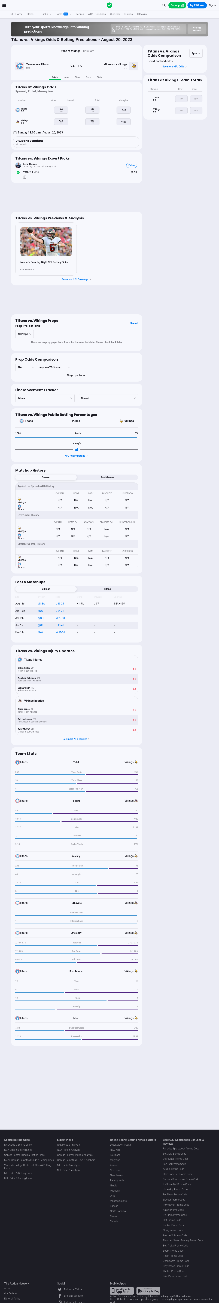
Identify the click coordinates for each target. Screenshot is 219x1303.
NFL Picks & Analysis (68, 1144)
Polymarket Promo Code (176, 1204)
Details (55, 77)
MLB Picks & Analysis (68, 1165)
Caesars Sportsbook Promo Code (181, 1179)
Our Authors (10, 1293)
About (7, 1288)
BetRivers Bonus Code (175, 1194)
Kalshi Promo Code (173, 1209)
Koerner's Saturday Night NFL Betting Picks (44, 262)
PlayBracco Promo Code (176, 1266)
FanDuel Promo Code (174, 1163)
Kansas (114, 1206)
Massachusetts (118, 1200)
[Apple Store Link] (122, 1290)
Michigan (115, 1190)
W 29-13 (60, 618)
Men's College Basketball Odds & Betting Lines (29, 1160)
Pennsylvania (117, 1180)
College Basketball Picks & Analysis (76, 1160)
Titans (29, 421)
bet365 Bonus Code (173, 1169)
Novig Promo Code (173, 1230)
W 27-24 (60, 632)
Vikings (129, 421)
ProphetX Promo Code (175, 1235)
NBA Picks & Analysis (68, 1149)
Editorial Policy (12, 1298)
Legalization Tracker (121, 1144)
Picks (77, 77)
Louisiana (115, 1155)
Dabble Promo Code (174, 1225)
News (66, 77)
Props (88, 77)
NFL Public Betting (77, 456)
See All (134, 323)
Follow (132, 165)
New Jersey (116, 1175)
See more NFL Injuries (77, 739)
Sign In (212, 5)
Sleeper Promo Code (174, 1199)
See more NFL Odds (175, 66)
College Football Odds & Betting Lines (24, 1155)
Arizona (114, 1165)
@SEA (41, 603)
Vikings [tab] (46, 589)
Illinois (113, 1185)
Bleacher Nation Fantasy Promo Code (183, 1240)
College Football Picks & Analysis (75, 1155)
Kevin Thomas (29, 164)
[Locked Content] (76, 449)
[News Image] (46, 241)
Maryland (115, 1160)
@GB (41, 625)
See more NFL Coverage (77, 279)
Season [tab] (46, 477)
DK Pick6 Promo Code (175, 1215)
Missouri (114, 1216)
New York (115, 1149)
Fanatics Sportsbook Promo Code (181, 1148)
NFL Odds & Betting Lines (18, 1144)
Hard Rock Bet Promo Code (178, 1174)
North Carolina (118, 1211)
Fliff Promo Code (172, 1220)
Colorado (115, 1170)
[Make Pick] (24, 177)
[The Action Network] (109, 5)
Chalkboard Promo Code (176, 1261)
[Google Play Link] (148, 1290)
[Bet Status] (18, 172)
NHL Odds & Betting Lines (18, 1178)
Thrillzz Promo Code (174, 1271)
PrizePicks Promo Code (175, 1276)
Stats (99, 77)
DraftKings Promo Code (175, 1158)
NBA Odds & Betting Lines (18, 1149)
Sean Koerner (26, 269)
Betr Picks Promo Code (175, 1245)
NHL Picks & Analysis (68, 1170)
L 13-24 (60, 603)
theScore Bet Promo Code (177, 1184)
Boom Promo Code (173, 1250)
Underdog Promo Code (175, 1189)
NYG (40, 610)
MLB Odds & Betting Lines (18, 1173)
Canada (114, 1221)
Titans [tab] (107, 589)
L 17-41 (60, 625)
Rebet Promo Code (173, 1255)
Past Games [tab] (107, 477)
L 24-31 (60, 610)
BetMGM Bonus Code (174, 1153)
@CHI (41, 618)
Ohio (112, 1195)
